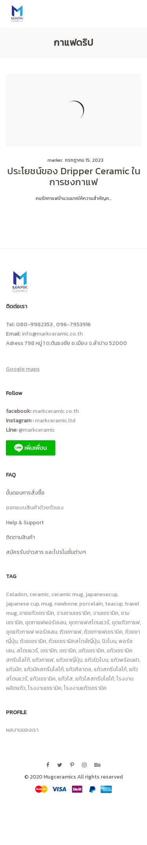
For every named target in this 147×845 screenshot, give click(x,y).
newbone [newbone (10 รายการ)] (65, 604)
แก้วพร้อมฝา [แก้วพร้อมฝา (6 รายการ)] (125, 660)
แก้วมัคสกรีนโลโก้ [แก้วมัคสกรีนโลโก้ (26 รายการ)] (44, 669)
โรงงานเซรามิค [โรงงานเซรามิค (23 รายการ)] (45, 688)
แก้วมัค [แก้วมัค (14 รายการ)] (14, 669)
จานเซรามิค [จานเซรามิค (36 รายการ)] (105, 613)
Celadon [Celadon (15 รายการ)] (16, 594)
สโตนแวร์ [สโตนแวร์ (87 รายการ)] (27, 651)
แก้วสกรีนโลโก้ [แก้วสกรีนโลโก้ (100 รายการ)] (110, 669)
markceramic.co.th (56, 411)
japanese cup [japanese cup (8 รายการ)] (22, 604)
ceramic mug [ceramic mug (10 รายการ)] (67, 594)
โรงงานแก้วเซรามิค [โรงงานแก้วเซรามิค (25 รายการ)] (85, 688)
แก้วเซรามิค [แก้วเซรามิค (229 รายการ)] (43, 679)
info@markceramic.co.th (52, 334)
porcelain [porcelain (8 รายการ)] (91, 604)
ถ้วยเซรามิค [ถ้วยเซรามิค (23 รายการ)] (33, 641)
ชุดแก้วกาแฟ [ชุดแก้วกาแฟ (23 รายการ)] (126, 622)
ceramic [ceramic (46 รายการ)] (39, 594)
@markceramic (37, 430)
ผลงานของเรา (22, 730)
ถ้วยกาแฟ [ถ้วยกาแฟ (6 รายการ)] (71, 632)
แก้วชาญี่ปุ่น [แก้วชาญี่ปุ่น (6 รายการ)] (69, 660)
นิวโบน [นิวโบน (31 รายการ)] (109, 641)
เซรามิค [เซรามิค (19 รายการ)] (67, 651)
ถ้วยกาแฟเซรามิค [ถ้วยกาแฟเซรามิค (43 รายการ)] (103, 632)
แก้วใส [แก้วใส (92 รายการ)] (65, 679)
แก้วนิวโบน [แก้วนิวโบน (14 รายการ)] (96, 660)
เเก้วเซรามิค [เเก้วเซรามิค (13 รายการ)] (91, 651)
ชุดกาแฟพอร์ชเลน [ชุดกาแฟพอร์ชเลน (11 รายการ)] (45, 622)
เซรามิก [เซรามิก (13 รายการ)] (48, 651)
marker (52, 160)
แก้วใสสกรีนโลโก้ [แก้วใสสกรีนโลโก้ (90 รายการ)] (94, 679)
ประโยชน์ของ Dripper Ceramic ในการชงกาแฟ (73, 176)
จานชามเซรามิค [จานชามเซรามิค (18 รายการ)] (73, 613)
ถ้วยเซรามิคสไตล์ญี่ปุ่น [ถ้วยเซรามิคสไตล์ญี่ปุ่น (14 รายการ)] (74, 641)
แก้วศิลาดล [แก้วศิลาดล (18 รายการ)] (78, 669)
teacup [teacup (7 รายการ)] (113, 604)
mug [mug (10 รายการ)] (46, 604)
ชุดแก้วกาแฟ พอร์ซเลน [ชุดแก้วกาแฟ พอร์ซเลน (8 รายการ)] (31, 632)
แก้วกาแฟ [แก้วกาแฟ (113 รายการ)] (43, 660)
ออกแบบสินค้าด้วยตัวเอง (35, 508)
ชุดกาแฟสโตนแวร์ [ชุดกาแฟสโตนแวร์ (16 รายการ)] (89, 622)
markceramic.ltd (55, 420)
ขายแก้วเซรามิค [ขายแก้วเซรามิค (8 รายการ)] (36, 613)
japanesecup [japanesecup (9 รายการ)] (101, 594)
